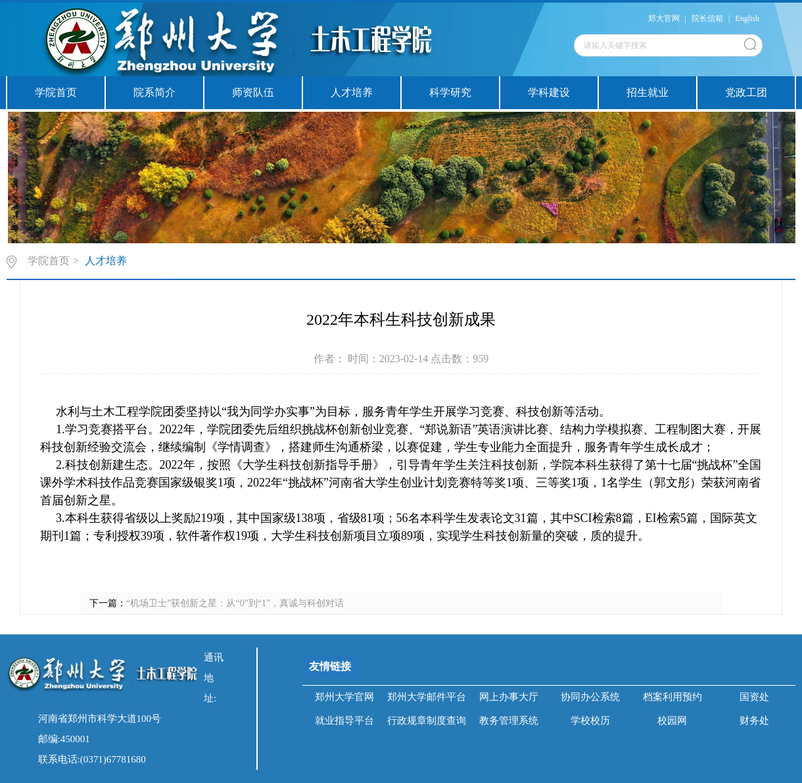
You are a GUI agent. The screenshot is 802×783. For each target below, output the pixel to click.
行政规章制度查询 (426, 720)
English (747, 18)
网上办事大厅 (508, 697)
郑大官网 (664, 18)
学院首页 (56, 92)
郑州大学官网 (344, 697)
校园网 (672, 720)
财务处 (754, 720)
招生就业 (647, 92)
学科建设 (549, 92)
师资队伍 (253, 92)
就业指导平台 (344, 720)
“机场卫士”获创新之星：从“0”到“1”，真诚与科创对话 (235, 603)
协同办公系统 (590, 697)
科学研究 (450, 92)
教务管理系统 (508, 720)
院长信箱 (707, 18)
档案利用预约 (672, 697)
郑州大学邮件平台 (426, 697)
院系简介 (154, 92)
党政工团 (746, 92)
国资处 (754, 697)
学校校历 (590, 720)
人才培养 (352, 92)
